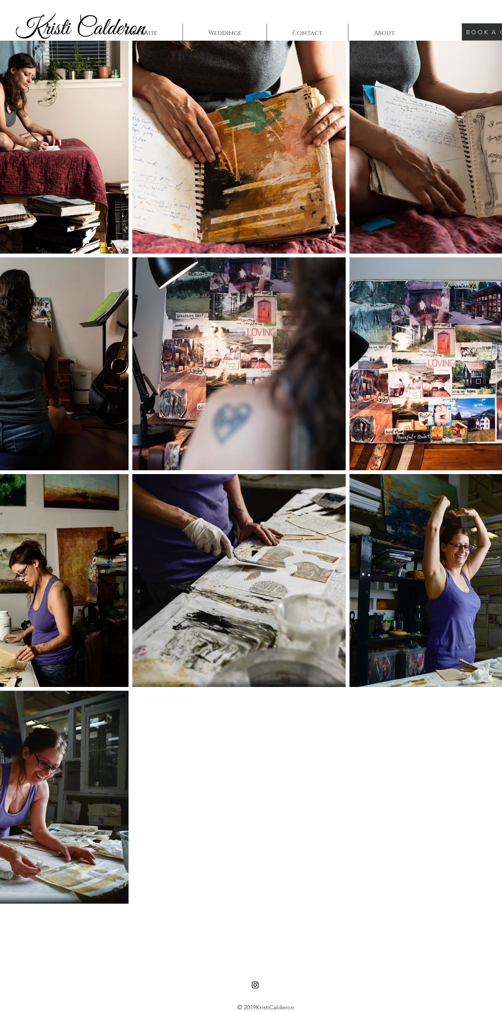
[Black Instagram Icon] (255, 985)
